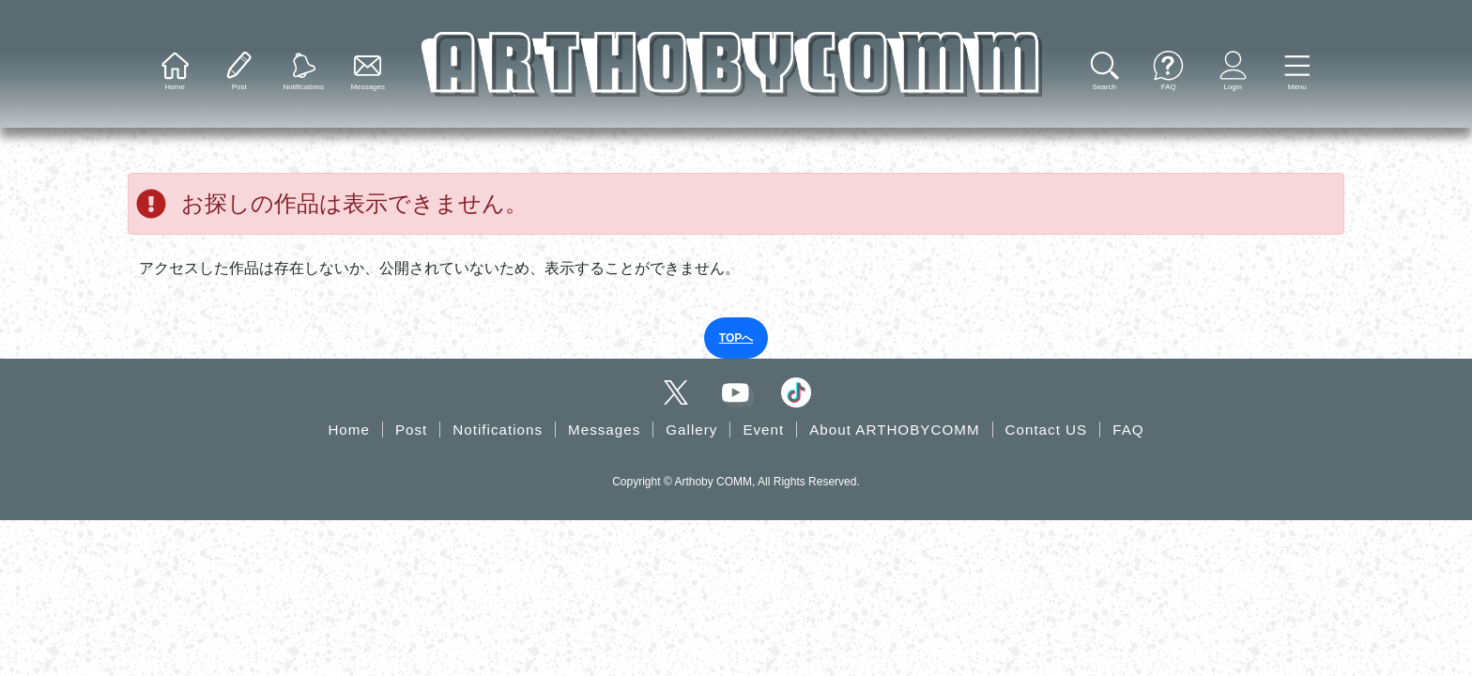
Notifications (497, 430)
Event (763, 430)
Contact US (1046, 430)
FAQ (1127, 430)
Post (411, 430)
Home (349, 430)
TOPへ (736, 338)
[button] (1296, 72)
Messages (604, 430)
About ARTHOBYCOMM (894, 430)
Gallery (691, 430)
